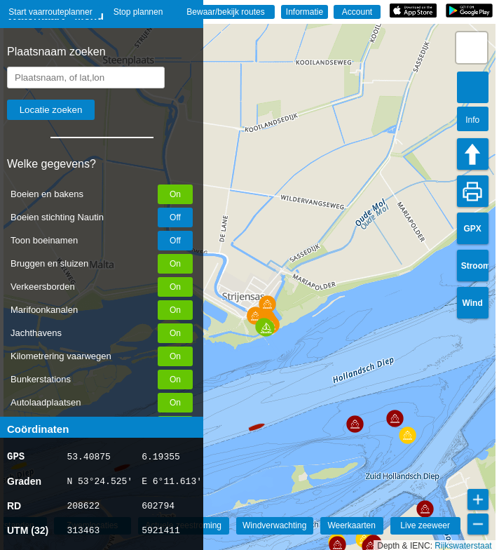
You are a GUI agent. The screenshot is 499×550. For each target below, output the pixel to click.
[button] (254, 421)
